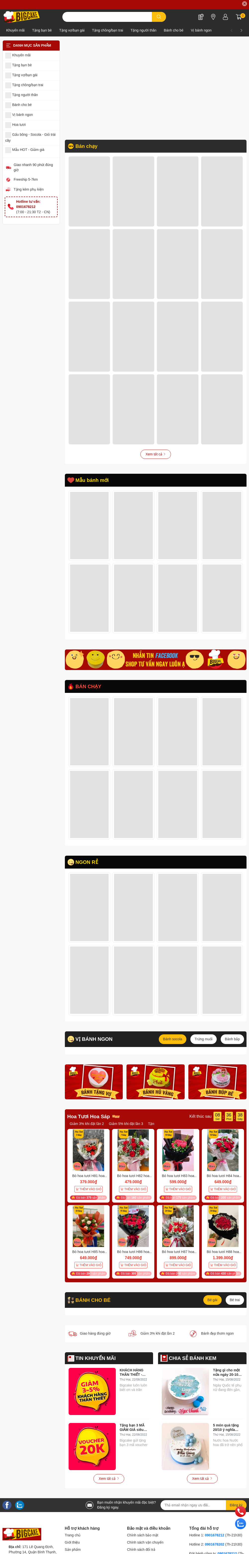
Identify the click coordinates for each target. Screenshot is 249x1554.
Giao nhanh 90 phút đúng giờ (33, 167)
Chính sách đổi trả (141, 1550)
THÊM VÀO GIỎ (88, 1189)
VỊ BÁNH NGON (94, 1039)
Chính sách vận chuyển (145, 1542)
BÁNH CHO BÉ (93, 1300)
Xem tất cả (156, 454)
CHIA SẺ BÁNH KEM (192, 1358)
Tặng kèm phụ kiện (29, 189)
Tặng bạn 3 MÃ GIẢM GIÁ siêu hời (132, 1427)
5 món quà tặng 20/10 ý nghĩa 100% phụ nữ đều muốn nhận (227, 1427)
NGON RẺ (87, 862)
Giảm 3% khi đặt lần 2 (87, 1124)
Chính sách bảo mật (142, 1535)
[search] (159, 17)
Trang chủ (73, 1535)
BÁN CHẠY (88, 686)
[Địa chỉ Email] (204, 1505)
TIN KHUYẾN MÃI (96, 1358)
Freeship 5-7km (26, 179)
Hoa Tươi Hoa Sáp (88, 1116)
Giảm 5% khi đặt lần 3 (126, 1124)
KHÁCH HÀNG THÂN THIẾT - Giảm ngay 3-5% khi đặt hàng (133, 1372)
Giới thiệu (72, 1542)
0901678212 (214, 1535)
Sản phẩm (73, 1550)
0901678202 (214, 1544)
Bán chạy (87, 146)
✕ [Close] (244, 4)
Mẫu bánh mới (92, 480)
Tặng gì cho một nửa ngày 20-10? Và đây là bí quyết (227, 1372)
